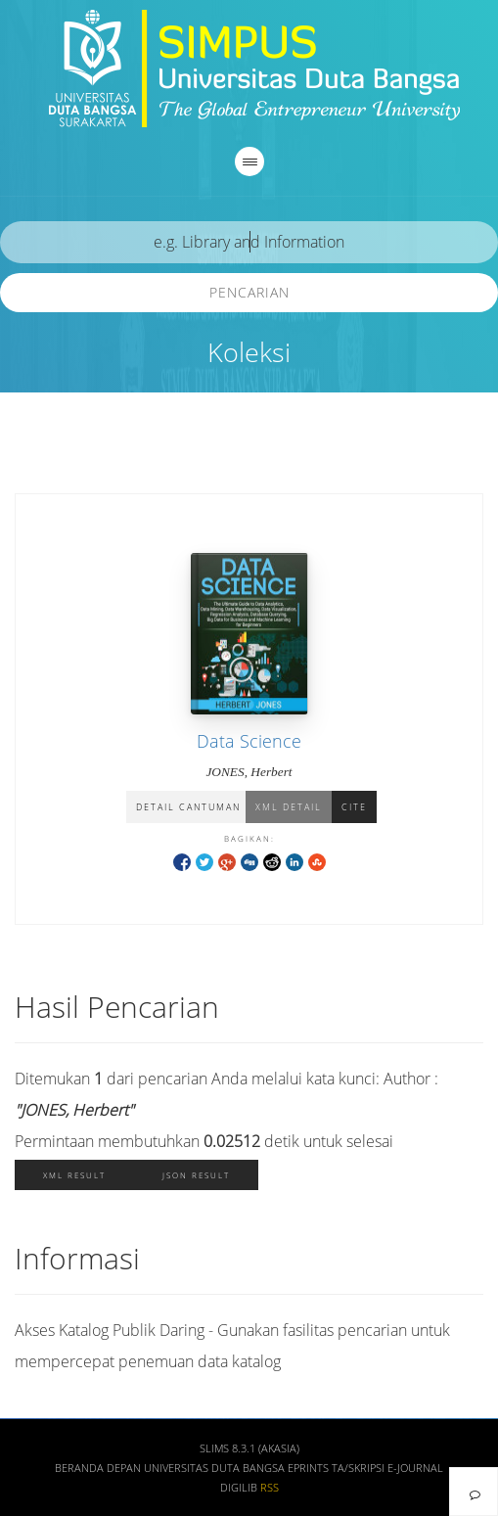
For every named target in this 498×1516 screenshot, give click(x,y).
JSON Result (196, 1175)
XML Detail (288, 807)
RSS (269, 1487)
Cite (354, 807)
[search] (249, 242)
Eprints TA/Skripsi (336, 1468)
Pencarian (249, 292)
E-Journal (415, 1468)
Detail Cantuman (188, 807)
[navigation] (249, 161)
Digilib (238, 1487)
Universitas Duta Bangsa (214, 1468)
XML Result (74, 1175)
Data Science (249, 741)
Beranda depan (98, 1468)
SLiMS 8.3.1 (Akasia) (249, 1448)
